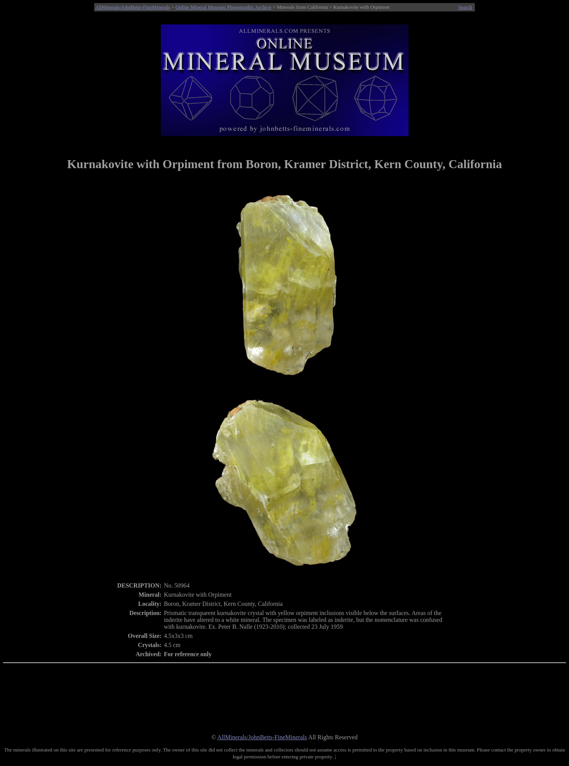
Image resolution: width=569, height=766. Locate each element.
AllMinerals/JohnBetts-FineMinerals (132, 7)
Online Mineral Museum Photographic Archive (223, 7)
